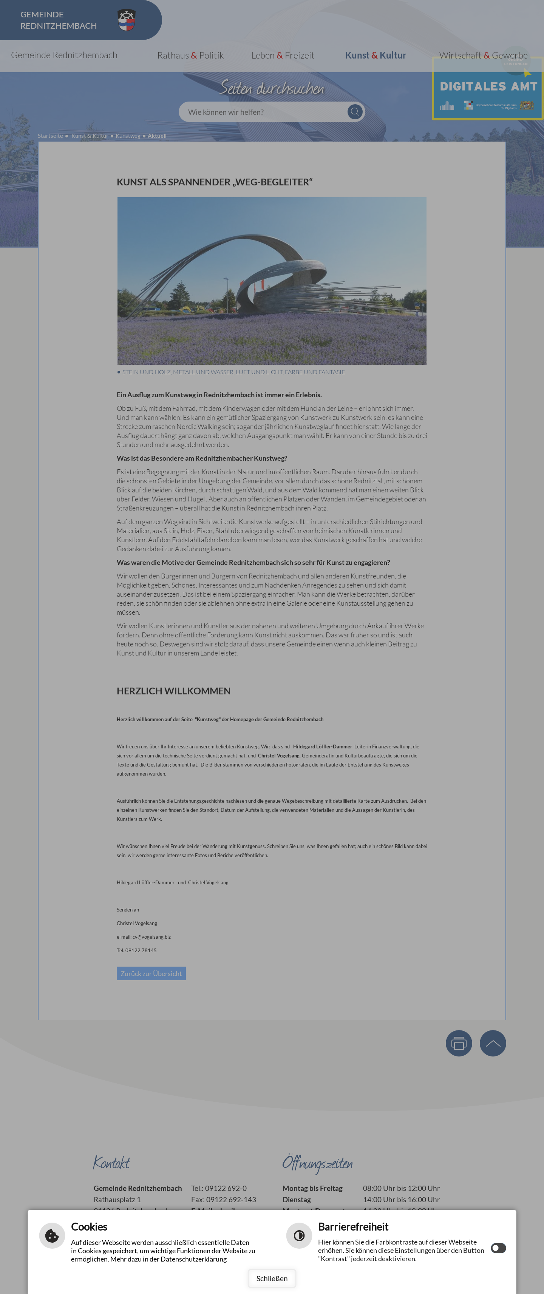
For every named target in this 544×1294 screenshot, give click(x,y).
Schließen (272, 1278)
